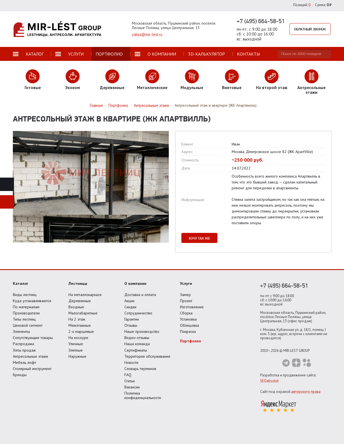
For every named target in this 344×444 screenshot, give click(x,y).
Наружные (77, 356)
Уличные (75, 343)
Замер (185, 294)
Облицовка (189, 325)
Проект (186, 300)
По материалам (26, 306)
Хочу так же (199, 238)
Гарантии (131, 319)
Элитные (75, 350)
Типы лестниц (24, 319)
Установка (188, 319)
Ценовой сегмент (27, 325)
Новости (131, 362)
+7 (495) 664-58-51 (261, 21)
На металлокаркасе (85, 294)
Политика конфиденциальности (142, 395)
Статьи (129, 380)
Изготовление (192, 306)
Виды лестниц (25, 294)
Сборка (186, 313)
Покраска (188, 331)
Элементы (21, 331)
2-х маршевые (81, 331)
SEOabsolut (269, 380)
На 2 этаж (76, 319)
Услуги (186, 283)
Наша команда (137, 343)
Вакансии (132, 387)
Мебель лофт (24, 362)
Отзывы (130, 325)
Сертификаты (135, 350)
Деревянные (79, 300)
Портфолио (190, 340)
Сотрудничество (138, 313)
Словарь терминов (140, 368)
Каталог (20, 283)
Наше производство (141, 331)
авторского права (306, 391)
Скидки (130, 306)
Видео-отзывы (136, 337)
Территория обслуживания (147, 356)
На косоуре (78, 337)
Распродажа (23, 343)
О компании (135, 283)
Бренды (20, 374)
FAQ (127, 374)
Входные (76, 306)
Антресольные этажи (30, 356)
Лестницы (77, 283)
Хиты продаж (24, 350)
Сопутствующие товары (33, 337)
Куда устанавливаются (32, 300)
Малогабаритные (83, 313)
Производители (26, 313)
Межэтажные (79, 325)
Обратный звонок (310, 29)
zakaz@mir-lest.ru (147, 34)
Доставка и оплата (140, 294)
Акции (129, 300)
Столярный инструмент (32, 368)
